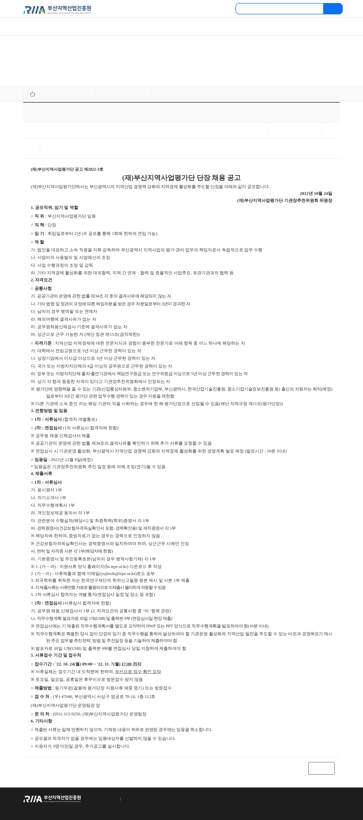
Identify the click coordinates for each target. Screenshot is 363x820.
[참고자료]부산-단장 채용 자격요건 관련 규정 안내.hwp (81, 150)
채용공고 (109, 94)
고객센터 (278, 26)
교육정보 (222, 26)
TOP (334, 799)
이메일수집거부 (133, 799)
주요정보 (111, 26)
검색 (333, 8)
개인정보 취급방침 (101, 799)
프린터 (324, 94)
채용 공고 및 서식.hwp (59, 145)
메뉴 (330, 28)
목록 (321, 768)
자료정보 (167, 26)
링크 (337, 94)
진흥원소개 (58, 26)
